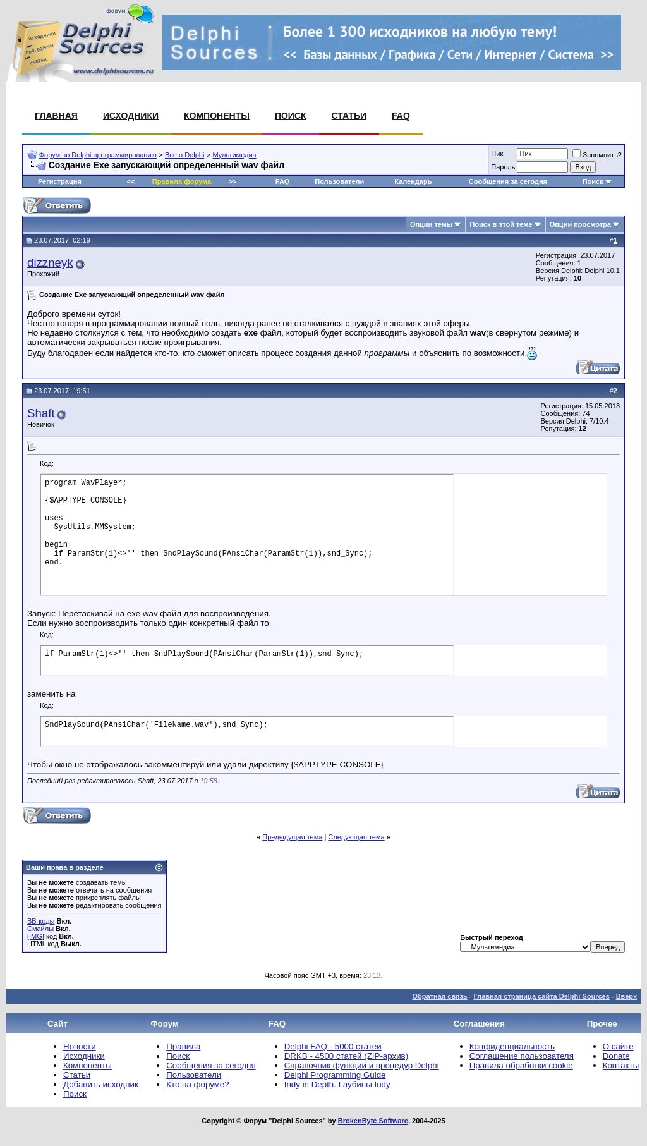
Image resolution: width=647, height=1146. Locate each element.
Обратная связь (439, 996)
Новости (79, 1046)
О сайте (618, 1046)
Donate (616, 1056)
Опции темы (431, 224)
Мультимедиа (235, 155)
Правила (183, 1046)
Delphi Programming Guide (335, 1075)
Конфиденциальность (512, 1046)
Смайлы (40, 928)
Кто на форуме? (197, 1084)
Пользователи (339, 181)
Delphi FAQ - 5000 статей (333, 1046)
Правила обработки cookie (521, 1065)
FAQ (401, 116)
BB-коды (40, 921)
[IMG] (35, 936)
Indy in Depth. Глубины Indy (337, 1084)
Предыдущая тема (292, 837)
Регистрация (60, 181)
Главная (56, 116)
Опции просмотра (580, 224)
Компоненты (217, 116)
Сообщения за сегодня (508, 181)
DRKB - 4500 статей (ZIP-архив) (346, 1056)
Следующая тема (356, 837)
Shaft (41, 413)
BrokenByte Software (373, 1121)
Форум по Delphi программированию (98, 155)
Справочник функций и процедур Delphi (361, 1065)
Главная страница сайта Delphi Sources (541, 996)
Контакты (621, 1065)
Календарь (413, 181)
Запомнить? (597, 155)
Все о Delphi (184, 155)
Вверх (626, 996)
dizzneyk (50, 262)
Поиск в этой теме (500, 224)
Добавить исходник (100, 1084)
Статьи (349, 116)
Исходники (131, 116)
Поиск (290, 116)
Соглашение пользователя (521, 1056)
